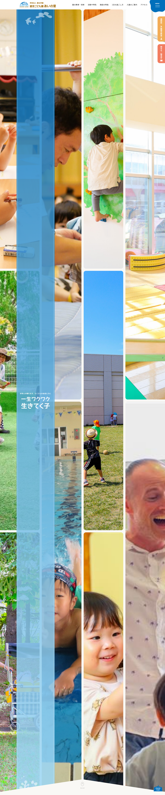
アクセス (144, 5)
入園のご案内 (132, 5)
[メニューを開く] (157, 6)
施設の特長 (104, 5)
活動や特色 (92, 5)
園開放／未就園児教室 (161, 27)
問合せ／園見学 (161, 52)
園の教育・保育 (78, 5)
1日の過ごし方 (117, 5)
